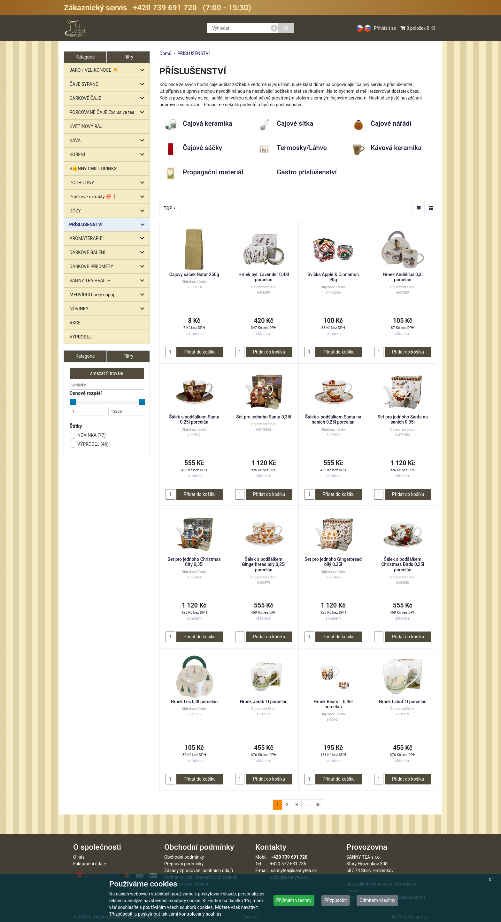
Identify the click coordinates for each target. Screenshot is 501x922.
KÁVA (108, 140)
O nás (79, 857)
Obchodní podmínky (184, 857)
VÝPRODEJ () (89, 444)
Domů (165, 53)
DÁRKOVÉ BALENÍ (108, 252)
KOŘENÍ (108, 154)
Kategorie (85, 356)
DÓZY (108, 211)
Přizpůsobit (335, 900)
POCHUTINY (108, 182)
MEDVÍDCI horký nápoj (108, 294)
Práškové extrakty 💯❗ (108, 196)
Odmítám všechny (377, 900)
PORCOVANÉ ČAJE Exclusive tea (108, 112)
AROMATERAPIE (108, 238)
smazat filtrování (106, 373)
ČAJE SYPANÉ (108, 84)
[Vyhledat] (286, 28)
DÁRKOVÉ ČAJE (108, 98)
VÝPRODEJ (81, 336)
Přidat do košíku (199, 351)
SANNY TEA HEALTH (108, 280)
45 (317, 804)
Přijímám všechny (294, 900)
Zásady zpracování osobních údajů (198, 870)
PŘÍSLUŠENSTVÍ (108, 224)
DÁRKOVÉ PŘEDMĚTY (108, 266)
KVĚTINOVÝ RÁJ (86, 126)
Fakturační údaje (89, 863)
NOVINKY (108, 308)
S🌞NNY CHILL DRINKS (93, 168)
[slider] (73, 402)
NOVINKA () (88, 435)
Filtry (128, 57)
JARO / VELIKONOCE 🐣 (108, 70)
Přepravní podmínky (184, 863)
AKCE (75, 322)
